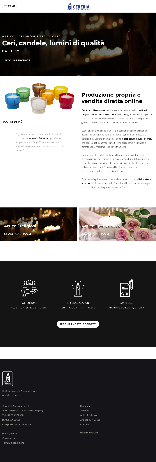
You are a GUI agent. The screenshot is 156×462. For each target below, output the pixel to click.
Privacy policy (9, 433)
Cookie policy (9, 438)
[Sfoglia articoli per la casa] (117, 224)
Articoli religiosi (88, 415)
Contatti (85, 424)
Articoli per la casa (90, 419)
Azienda (84, 410)
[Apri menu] (9, 6)
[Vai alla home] (78, 6)
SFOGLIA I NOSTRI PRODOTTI (77, 324)
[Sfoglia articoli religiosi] (38, 224)
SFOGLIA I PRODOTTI (18, 60)
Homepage (86, 406)
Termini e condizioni (13, 442)
